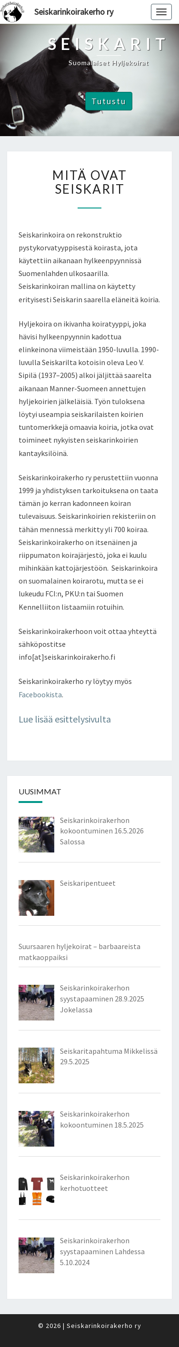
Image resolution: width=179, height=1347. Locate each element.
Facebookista (40, 694)
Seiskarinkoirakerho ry (73, 11)
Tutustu (108, 101)
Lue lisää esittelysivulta (65, 719)
